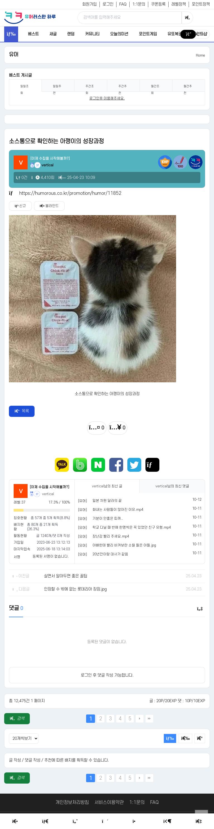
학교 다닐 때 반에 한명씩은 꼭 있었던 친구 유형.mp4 (132, 527)
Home (200, 55)
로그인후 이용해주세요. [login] (107, 98)
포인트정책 (201, 4)
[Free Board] (45, 821)
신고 (20, 206)
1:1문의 (138, 4)
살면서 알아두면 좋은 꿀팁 (65, 576)
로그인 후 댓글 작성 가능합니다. (107, 675)
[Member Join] (199, 821)
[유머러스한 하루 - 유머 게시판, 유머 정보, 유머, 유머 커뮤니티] (29, 17)
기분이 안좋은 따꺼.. (108, 519)
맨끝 (149, 718)
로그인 (108, 4)
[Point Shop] (136, 821)
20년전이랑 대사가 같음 (110, 554)
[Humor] (75, 821)
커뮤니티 (92, 34)
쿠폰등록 (158, 4)
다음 (139, 718)
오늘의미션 (119, 34)
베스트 (33, 34)
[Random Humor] (105, 821)
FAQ (123, 4)
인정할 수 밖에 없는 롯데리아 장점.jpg (75, 589)
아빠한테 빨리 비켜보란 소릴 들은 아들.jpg (124, 545)
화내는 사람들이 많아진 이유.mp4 (118, 510)
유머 (13, 55)
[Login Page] (167, 821)
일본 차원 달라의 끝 (107, 501)
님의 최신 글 (107, 486)
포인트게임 (148, 34)
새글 (53, 34)
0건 (21, 177)
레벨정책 (178, 4)
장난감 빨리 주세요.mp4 (111, 536)
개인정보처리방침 (72, 802)
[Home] (15, 821)
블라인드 (49, 206)
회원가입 (89, 4)
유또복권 (174, 34)
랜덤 (70, 34)
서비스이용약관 (109, 802)
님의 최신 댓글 (172, 486)
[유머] (82, 501)
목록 (21, 411)
